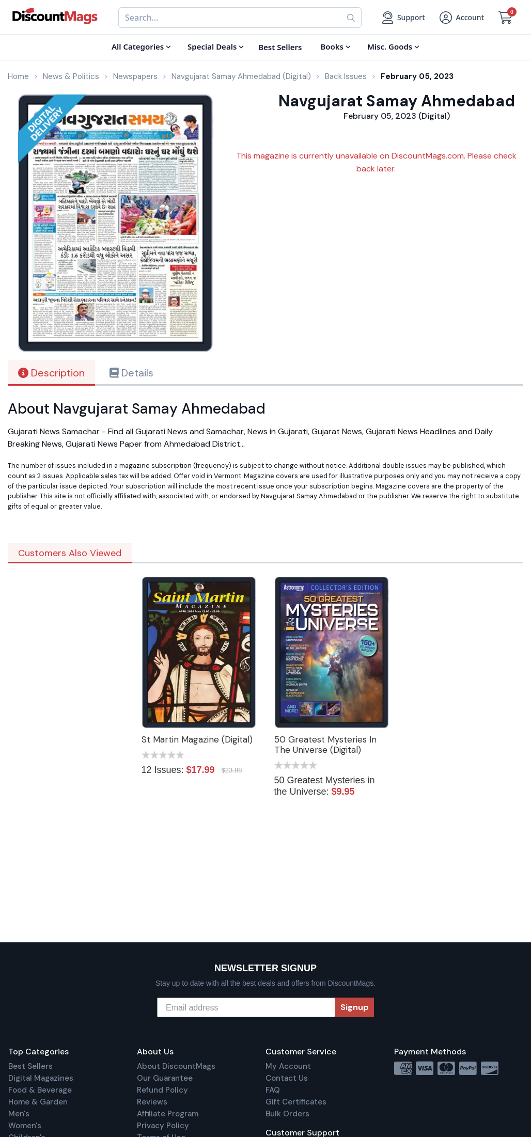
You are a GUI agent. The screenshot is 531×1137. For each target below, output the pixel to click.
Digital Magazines (40, 1078)
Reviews (152, 1102)
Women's (24, 1125)
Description (51, 373)
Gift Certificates (296, 1102)
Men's (18, 1114)
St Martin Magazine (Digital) (197, 739)
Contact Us (287, 1078)
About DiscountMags (176, 1066)
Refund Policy (162, 1090)
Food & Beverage (40, 1090)
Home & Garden (38, 1102)
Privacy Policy (163, 1125)
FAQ (273, 1090)
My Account (288, 1066)
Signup (354, 1007)
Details (131, 373)
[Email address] (246, 1007)
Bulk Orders (287, 1114)
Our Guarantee (165, 1078)
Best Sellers (30, 1066)
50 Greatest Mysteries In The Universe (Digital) (325, 744)
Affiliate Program (167, 1114)
